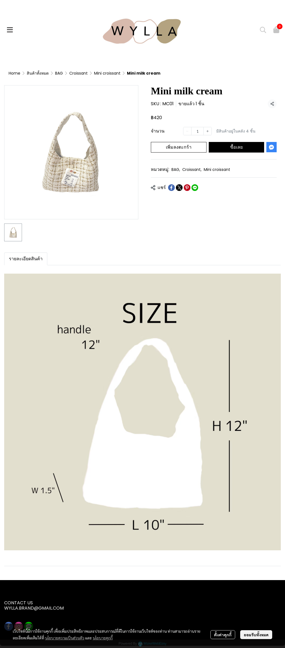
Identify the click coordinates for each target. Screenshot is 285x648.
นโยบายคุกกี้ (103, 637)
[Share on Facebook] (171, 187)
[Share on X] (179, 187)
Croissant (78, 73)
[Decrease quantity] (187, 131)
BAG (59, 73)
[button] (263, 30)
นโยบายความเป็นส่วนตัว (64, 637)
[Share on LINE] (194, 187)
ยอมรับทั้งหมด (256, 634)
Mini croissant (107, 73)
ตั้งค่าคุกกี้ (223, 634)
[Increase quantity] (208, 131)
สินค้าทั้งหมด (38, 73)
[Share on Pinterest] (187, 187)
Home (14, 73)
